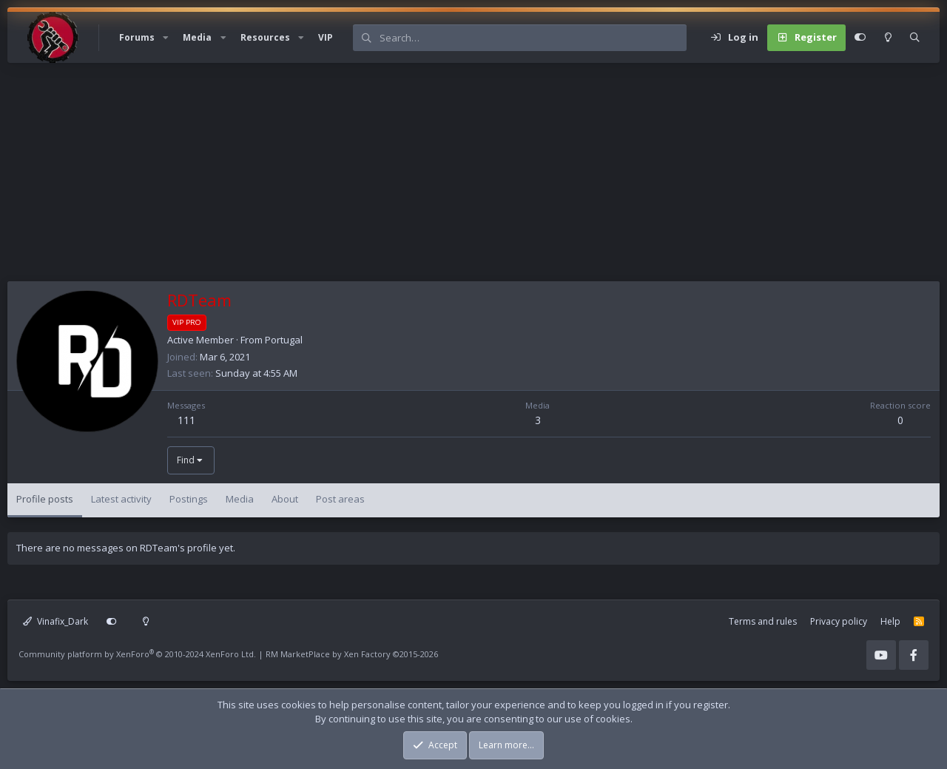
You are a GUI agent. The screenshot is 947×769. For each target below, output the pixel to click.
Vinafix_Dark (55, 621)
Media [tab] (240, 499)
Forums (137, 37)
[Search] (533, 37)
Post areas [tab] (340, 499)
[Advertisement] (451, 177)
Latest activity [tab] (121, 499)
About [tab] (285, 499)
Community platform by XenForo (137, 653)
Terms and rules (763, 621)
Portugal (284, 339)
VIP (325, 37)
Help (890, 621)
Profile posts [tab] (44, 499)
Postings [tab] (188, 499)
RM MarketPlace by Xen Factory (352, 653)
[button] (166, 37)
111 (186, 420)
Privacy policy (838, 621)
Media (197, 37)
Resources (265, 37)
